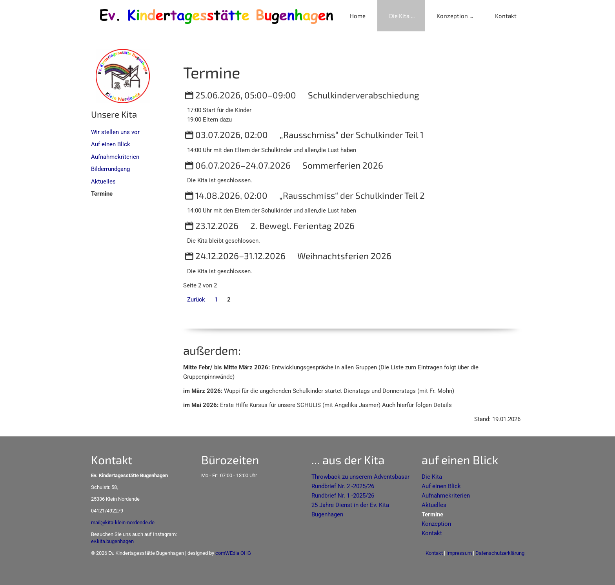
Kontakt (506, 15)
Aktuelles (103, 181)
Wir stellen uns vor (115, 132)
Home (358, 15)
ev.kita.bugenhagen (112, 541)
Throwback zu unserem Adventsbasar (360, 476)
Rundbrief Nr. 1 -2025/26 (342, 495)
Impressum (459, 553)
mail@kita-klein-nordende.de (123, 522)
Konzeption (452, 15)
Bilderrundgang (110, 169)
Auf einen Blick (110, 144)
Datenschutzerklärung (499, 553)
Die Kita (399, 15)
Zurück (196, 299)
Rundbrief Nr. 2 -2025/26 (342, 486)
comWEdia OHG (233, 553)
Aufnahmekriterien (115, 156)
